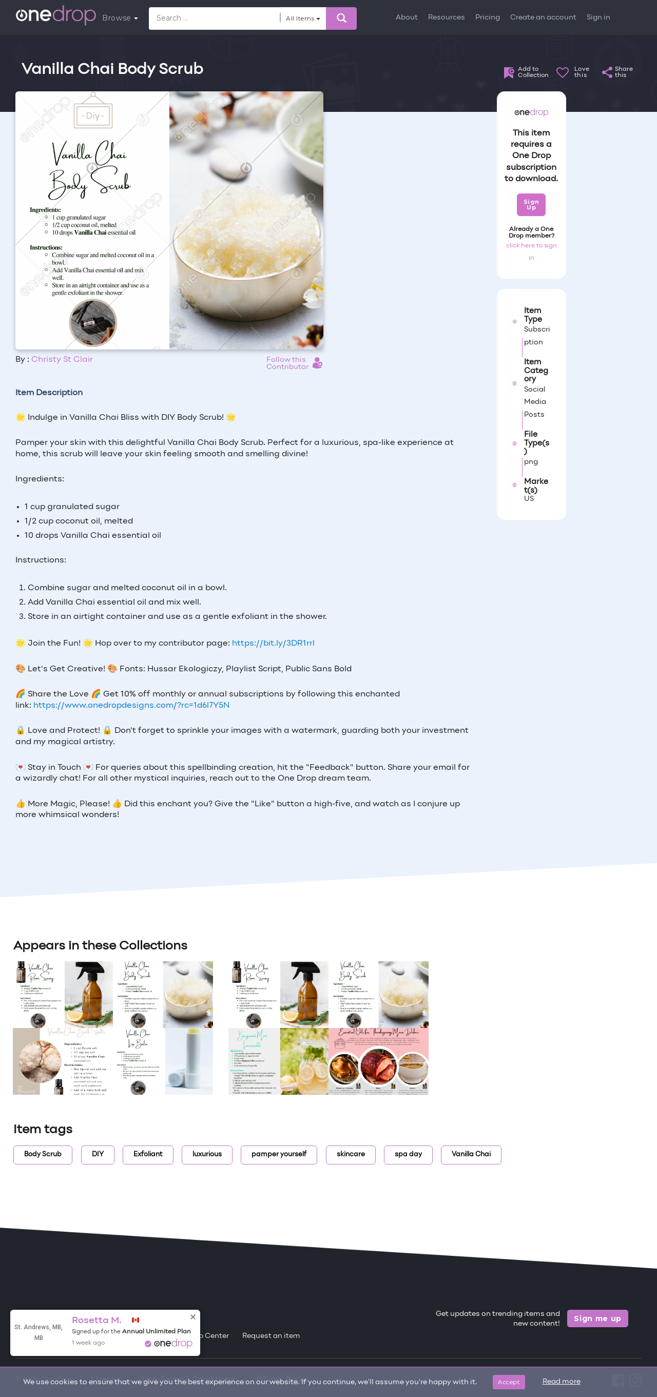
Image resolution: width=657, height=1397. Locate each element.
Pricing (487, 17)
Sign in (598, 17)
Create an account (543, 17)
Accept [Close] (509, 1382)
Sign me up (598, 1318)
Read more (562, 1382)
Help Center (208, 1336)
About (407, 17)
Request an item (271, 1336)
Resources (446, 17)
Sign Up (531, 204)
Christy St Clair (62, 360)
